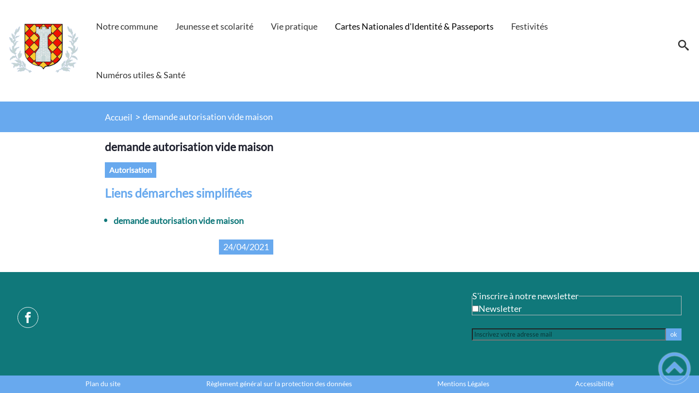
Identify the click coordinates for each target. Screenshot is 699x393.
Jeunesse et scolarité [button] (214, 26)
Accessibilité (594, 384)
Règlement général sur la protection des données (279, 384)
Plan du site (102, 384)
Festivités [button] (529, 26)
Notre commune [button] (127, 26)
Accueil (119, 117)
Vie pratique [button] (294, 26)
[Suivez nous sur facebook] (27, 317)
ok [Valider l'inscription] (673, 334)
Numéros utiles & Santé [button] (140, 74)
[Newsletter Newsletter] (475, 309)
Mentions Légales (463, 384)
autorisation (130, 169)
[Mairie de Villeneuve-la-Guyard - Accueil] (44, 49)
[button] (683, 48)
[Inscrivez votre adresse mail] (569, 334)
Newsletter (500, 308)
